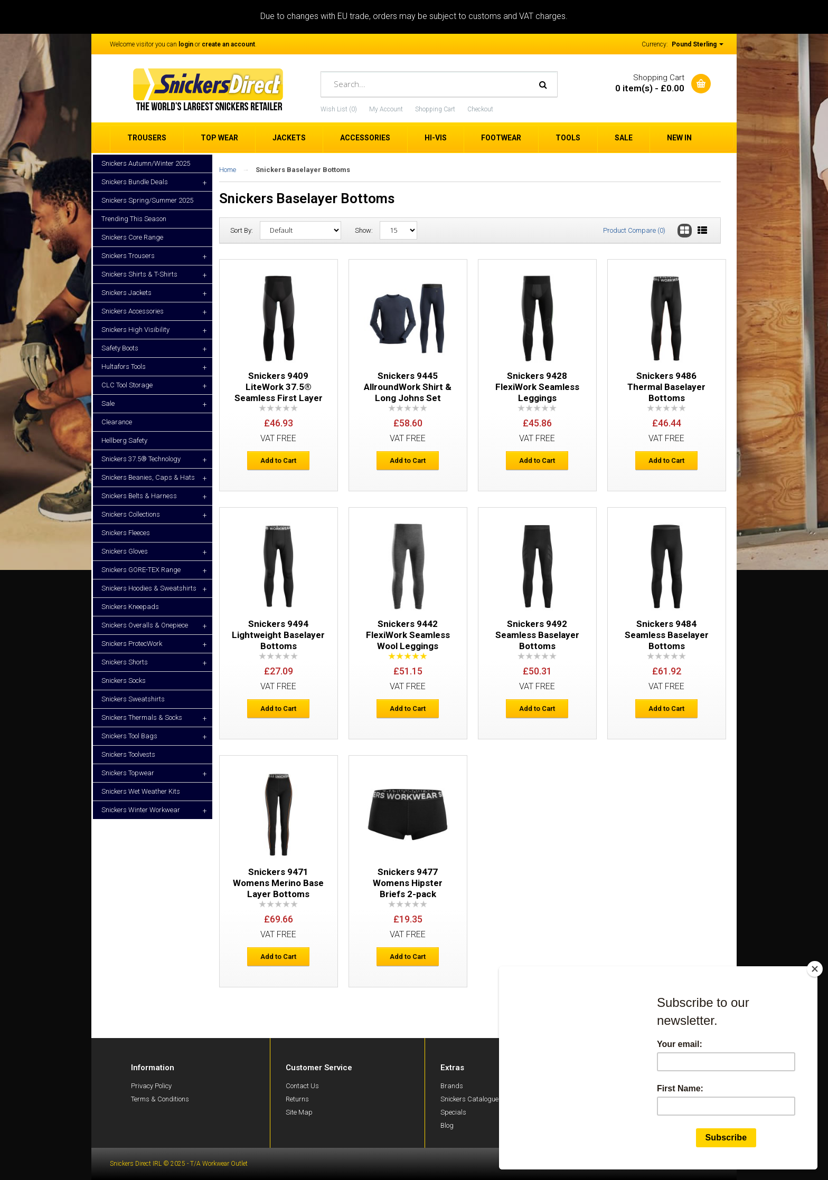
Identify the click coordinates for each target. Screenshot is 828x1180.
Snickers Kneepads (130, 607)
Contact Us (302, 1086)
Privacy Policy (151, 1086)
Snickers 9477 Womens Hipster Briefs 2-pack (408, 883)
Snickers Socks (123, 680)
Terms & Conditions (160, 1099)
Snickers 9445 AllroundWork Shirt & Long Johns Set (407, 386)
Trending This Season (133, 219)
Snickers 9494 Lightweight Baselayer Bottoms (278, 634)
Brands (451, 1086)
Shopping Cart (435, 109)
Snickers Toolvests (128, 754)
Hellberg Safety (124, 440)
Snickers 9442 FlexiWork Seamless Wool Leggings (408, 634)
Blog (447, 1125)
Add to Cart (278, 460)
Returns (297, 1099)
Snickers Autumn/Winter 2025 (145, 163)
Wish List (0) (339, 109)
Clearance (116, 422)
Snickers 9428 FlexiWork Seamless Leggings (537, 386)
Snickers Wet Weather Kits (140, 791)
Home (227, 170)
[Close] (817, 969)
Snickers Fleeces (125, 533)
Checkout (480, 109)
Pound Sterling (697, 44)
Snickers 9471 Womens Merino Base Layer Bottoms (278, 883)
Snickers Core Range (132, 237)
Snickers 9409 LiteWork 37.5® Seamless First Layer (278, 386)
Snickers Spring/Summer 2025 (147, 200)
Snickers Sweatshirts (133, 699)
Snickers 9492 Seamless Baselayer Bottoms (537, 634)
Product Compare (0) (634, 230)
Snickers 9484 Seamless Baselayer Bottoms (667, 634)
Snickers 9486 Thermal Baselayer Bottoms (666, 386)
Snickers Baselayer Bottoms (303, 170)
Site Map (299, 1112)
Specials (453, 1112)
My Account (386, 109)
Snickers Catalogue (469, 1099)
